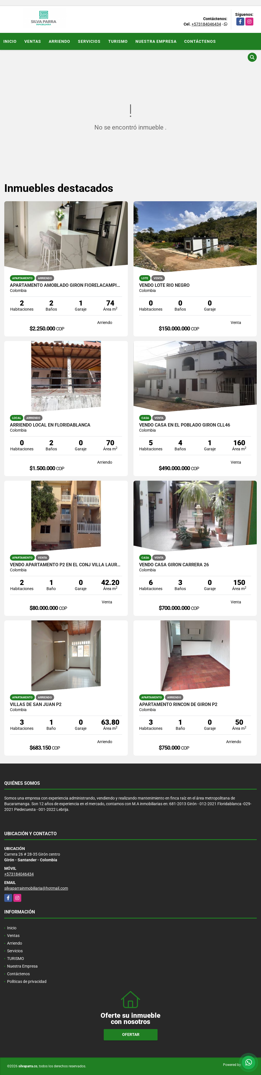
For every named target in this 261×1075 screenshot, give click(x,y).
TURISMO (118, 41)
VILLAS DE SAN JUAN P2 (35, 704)
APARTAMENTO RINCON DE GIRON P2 (178, 704)
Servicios (89, 41)
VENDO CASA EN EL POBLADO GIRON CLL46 (184, 425)
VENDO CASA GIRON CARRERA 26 (174, 565)
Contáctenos (200, 41)
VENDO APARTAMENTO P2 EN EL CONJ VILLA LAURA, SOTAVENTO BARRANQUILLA (66, 565)
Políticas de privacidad (26, 981)
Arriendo (59, 41)
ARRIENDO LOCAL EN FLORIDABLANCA (50, 425)
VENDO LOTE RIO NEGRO (164, 285)
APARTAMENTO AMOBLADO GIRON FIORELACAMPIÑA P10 (66, 285)
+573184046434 (206, 24)
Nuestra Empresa (156, 41)
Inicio (10, 41)
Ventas (32, 41)
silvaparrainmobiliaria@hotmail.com (36, 888)
